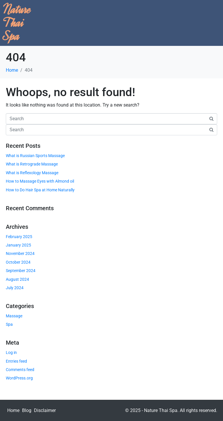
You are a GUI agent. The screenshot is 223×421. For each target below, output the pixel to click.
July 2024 (15, 287)
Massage (14, 316)
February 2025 (19, 236)
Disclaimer (45, 410)
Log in (11, 352)
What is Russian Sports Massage (35, 155)
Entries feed (16, 361)
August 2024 (17, 279)
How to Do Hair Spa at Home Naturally (40, 190)
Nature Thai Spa (17, 22)
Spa (9, 324)
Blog (26, 410)
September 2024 (20, 270)
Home (13, 410)
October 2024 (18, 262)
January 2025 (18, 245)
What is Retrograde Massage (32, 164)
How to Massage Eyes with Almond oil (40, 181)
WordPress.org (19, 378)
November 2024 (20, 253)
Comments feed (20, 369)
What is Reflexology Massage (32, 172)
